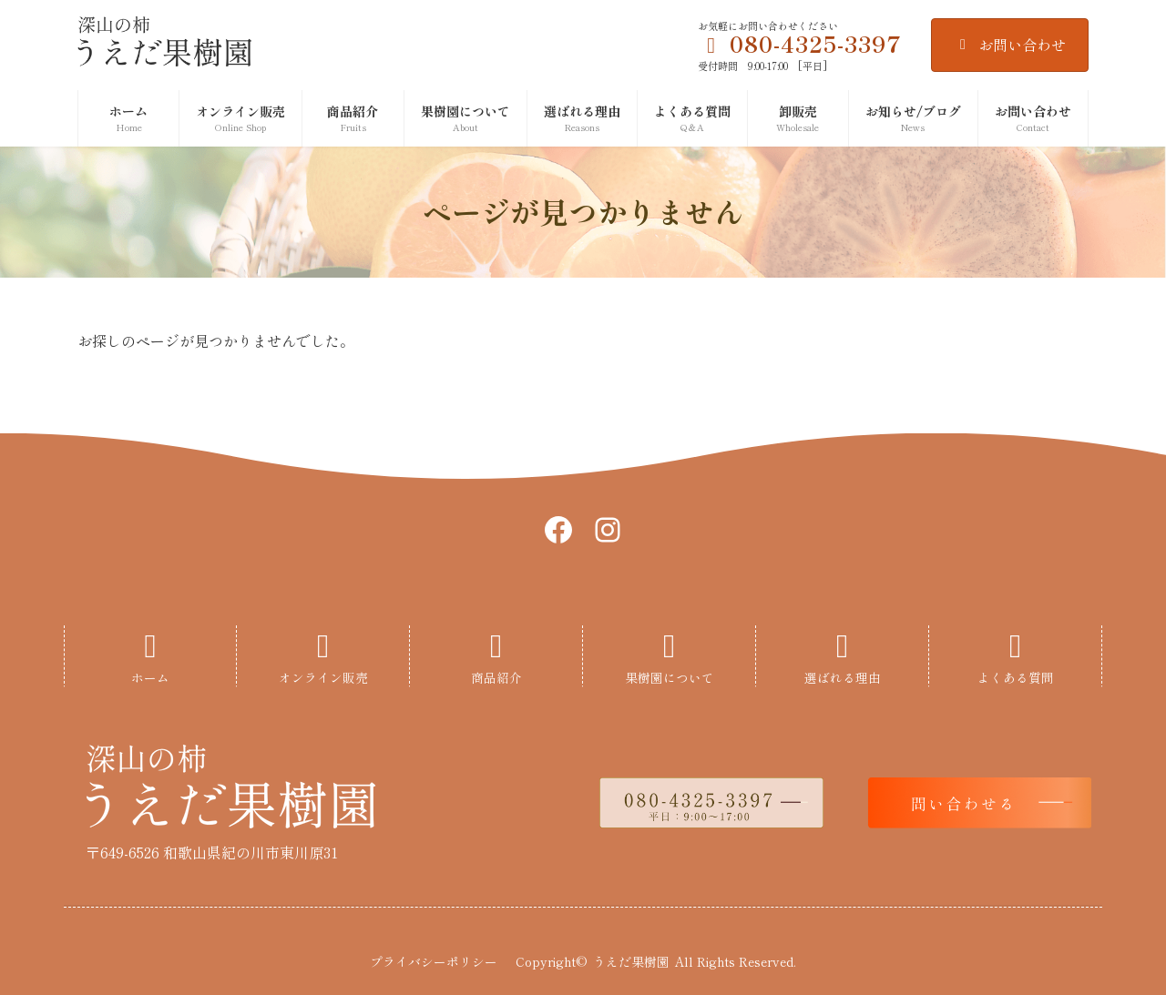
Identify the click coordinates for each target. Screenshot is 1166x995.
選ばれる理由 (842, 677)
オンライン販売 (323, 677)
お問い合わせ (1010, 45)
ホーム (150, 677)
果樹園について (669, 677)
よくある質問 (1015, 677)
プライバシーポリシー (433, 961)
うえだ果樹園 (631, 961)
